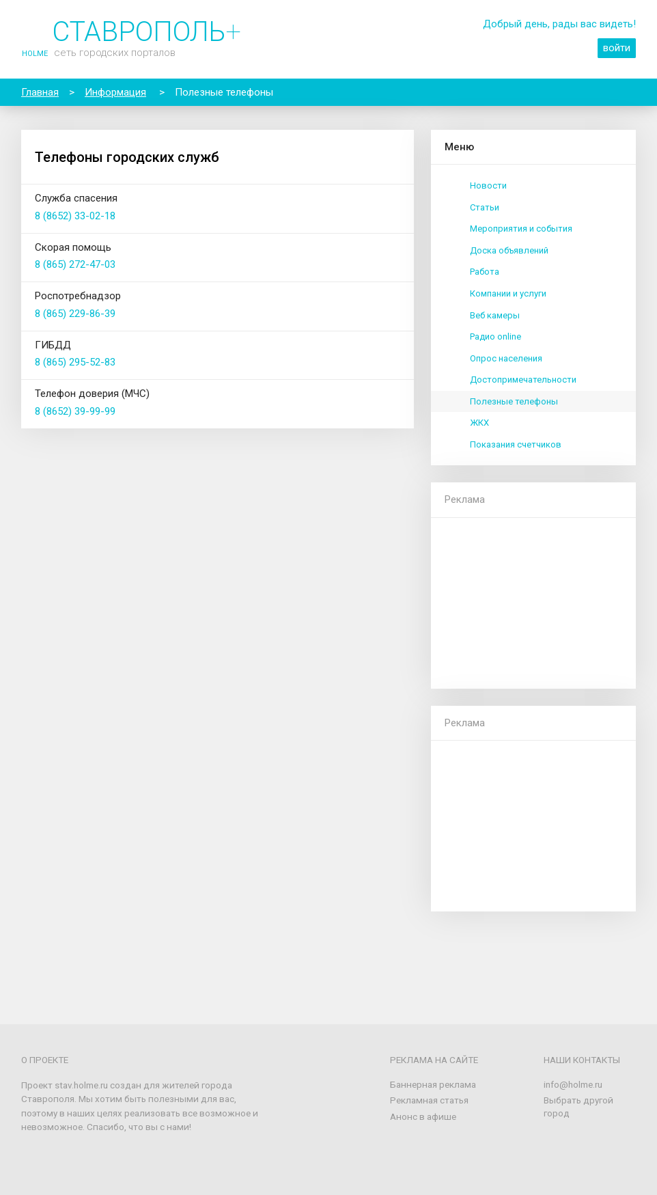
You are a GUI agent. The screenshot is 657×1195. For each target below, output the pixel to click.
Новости (488, 185)
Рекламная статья (429, 1100)
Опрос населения (506, 358)
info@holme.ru (573, 1084)
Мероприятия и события (521, 228)
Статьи (484, 207)
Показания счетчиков (515, 444)
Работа (484, 271)
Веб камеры (495, 315)
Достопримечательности (523, 379)
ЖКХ (479, 422)
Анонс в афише (423, 1116)
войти (616, 48)
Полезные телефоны (514, 401)
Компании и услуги (508, 293)
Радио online (495, 336)
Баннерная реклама (433, 1084)
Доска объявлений (509, 250)
